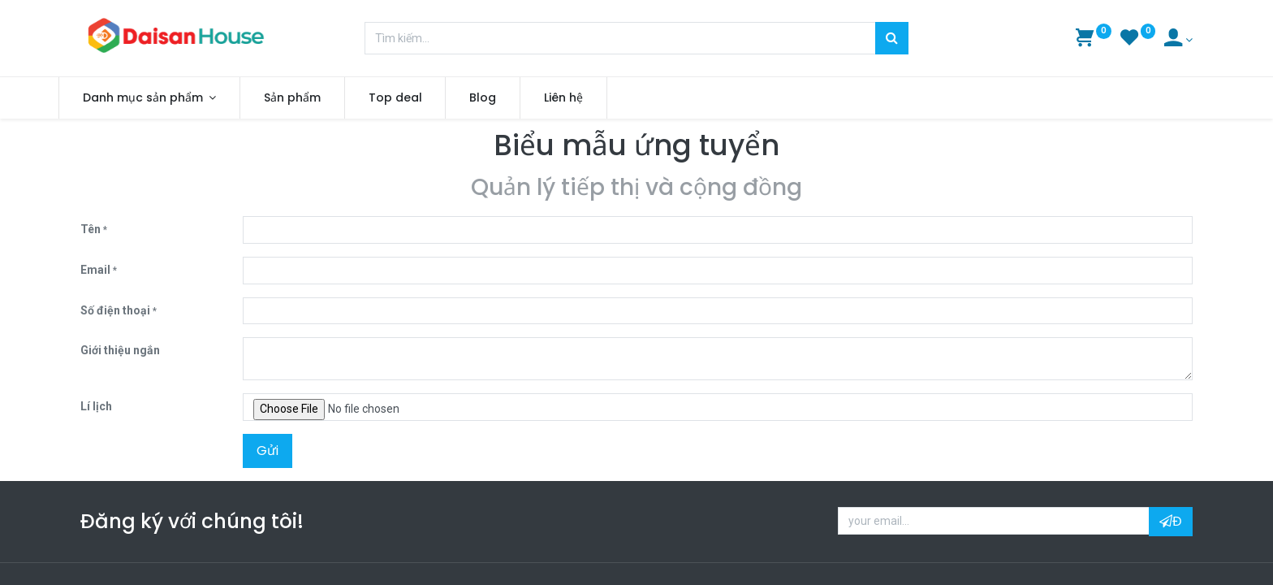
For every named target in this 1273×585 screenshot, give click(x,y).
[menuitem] (314, 98)
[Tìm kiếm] (891, 38)
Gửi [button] (267, 450)
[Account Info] (1178, 39)
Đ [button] (1170, 521)
